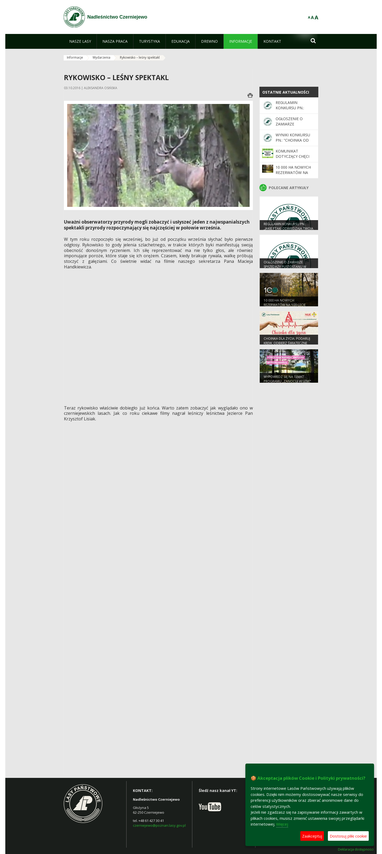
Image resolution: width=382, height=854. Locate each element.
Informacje (75, 57)
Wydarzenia (101, 57)
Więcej (282, 824)
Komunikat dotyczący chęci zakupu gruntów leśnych (293, 159)
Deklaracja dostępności (356, 849)
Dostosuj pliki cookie (348, 836)
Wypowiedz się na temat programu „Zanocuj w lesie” (287, 381)
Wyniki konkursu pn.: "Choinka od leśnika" (293, 140)
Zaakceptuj (312, 836)
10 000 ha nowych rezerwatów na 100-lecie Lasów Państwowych (293, 175)
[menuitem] (80, 41)
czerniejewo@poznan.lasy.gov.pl (159, 825)
